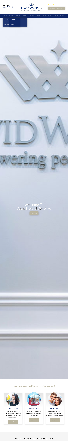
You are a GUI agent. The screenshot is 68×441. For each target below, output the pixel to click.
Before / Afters (46, 16)
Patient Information (29, 16)
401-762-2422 (9, 7)
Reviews (62, 16)
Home (5, 16)
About (11, 16)
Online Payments (7, 9)
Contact (55, 16)
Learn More (34, 213)
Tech (38, 16)
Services (18, 16)
